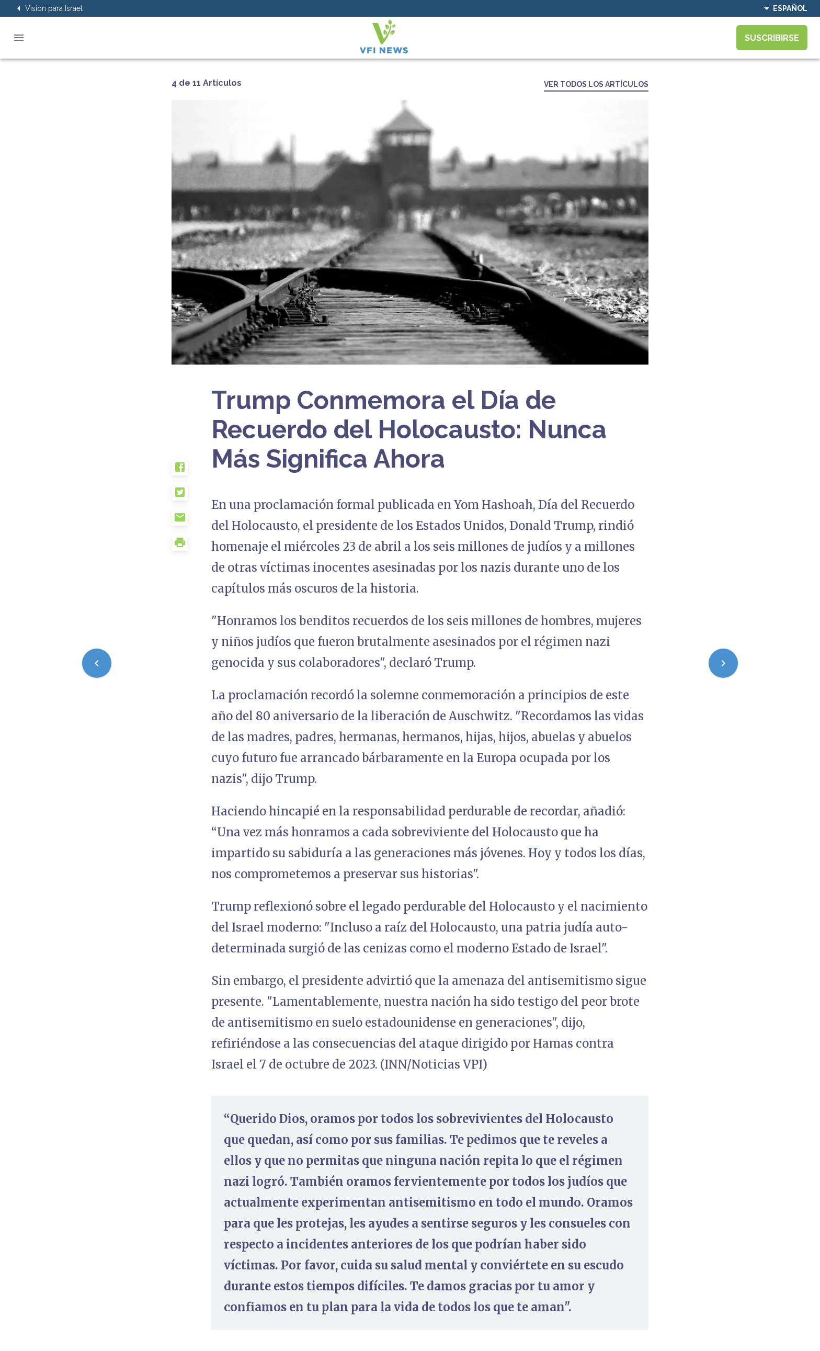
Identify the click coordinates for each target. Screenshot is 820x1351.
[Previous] (96, 663)
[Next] (723, 663)
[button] (191, 471)
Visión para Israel (48, 8)
